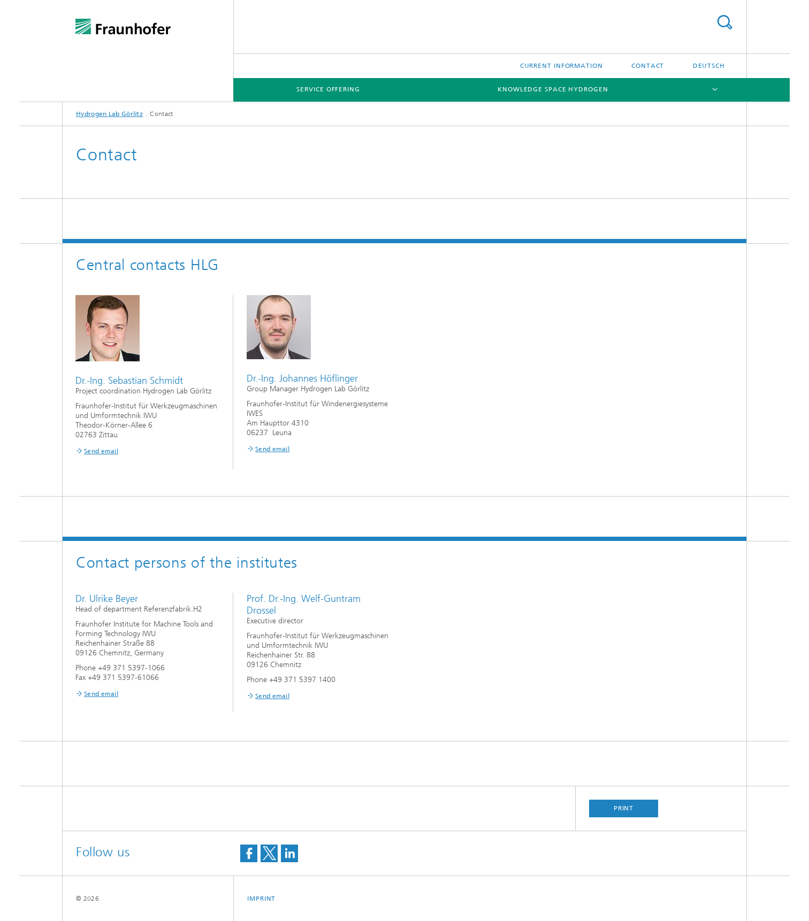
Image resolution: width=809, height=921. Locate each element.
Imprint (261, 898)
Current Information (561, 65)
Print (624, 808)
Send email (101, 451)
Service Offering (328, 89)
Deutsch (709, 65)
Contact (647, 65)
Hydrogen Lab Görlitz (109, 114)
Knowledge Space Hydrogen (553, 89)
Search (724, 22)
